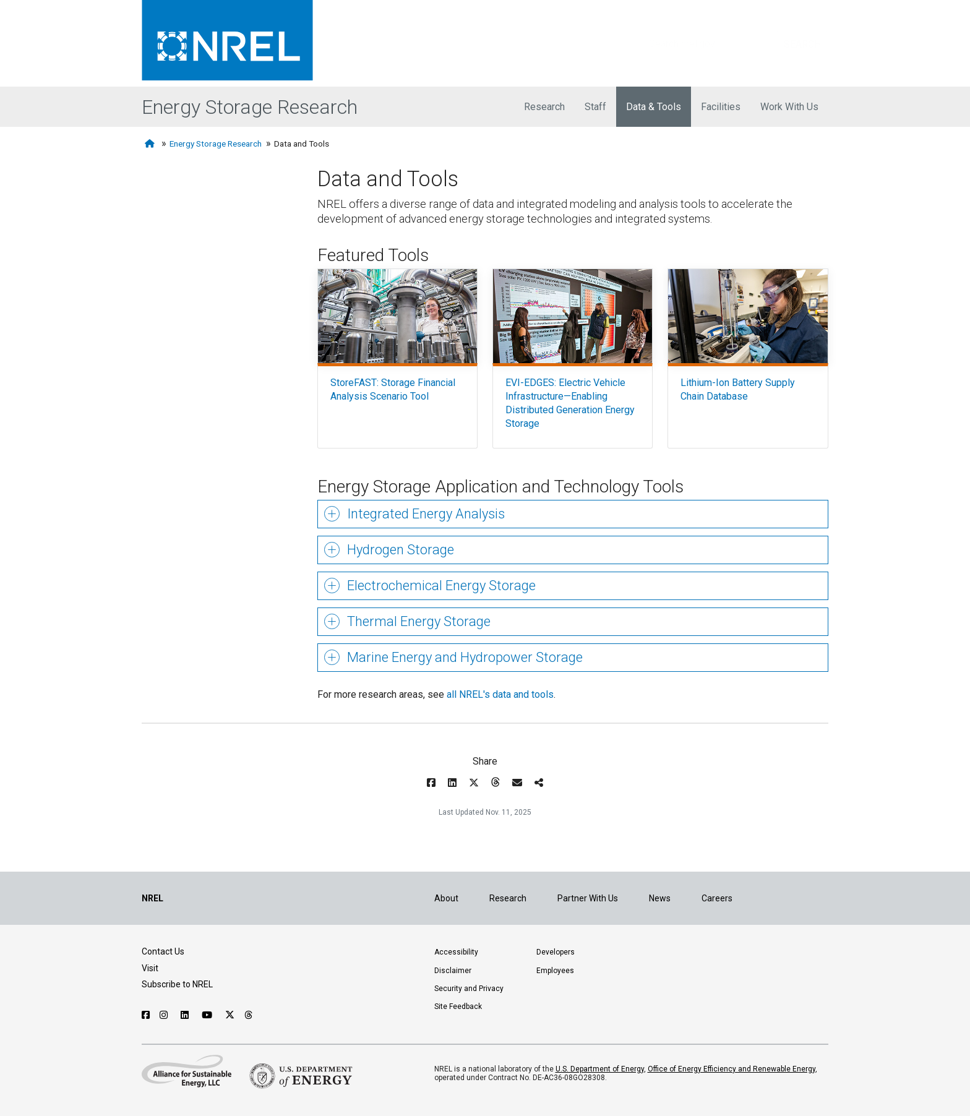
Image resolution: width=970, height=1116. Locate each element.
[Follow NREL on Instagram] (165, 1015)
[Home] (151, 144)
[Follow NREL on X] (229, 1015)
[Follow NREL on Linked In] (186, 1015)
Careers (717, 898)
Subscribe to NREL (177, 984)
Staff (595, 107)
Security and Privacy (469, 988)
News (660, 898)
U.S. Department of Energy (600, 1069)
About (446, 898)
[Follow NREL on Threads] (249, 1015)
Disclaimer (452, 970)
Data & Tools (653, 107)
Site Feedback (458, 1006)
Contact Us (163, 951)
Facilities (720, 107)
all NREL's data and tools (500, 694)
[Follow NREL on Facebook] (146, 1015)
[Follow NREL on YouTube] (208, 1015)
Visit (150, 968)
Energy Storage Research (250, 107)
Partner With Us (587, 898)
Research (544, 107)
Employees (555, 970)
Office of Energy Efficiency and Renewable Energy (731, 1069)
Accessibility (456, 952)
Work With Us (789, 107)
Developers (555, 952)
